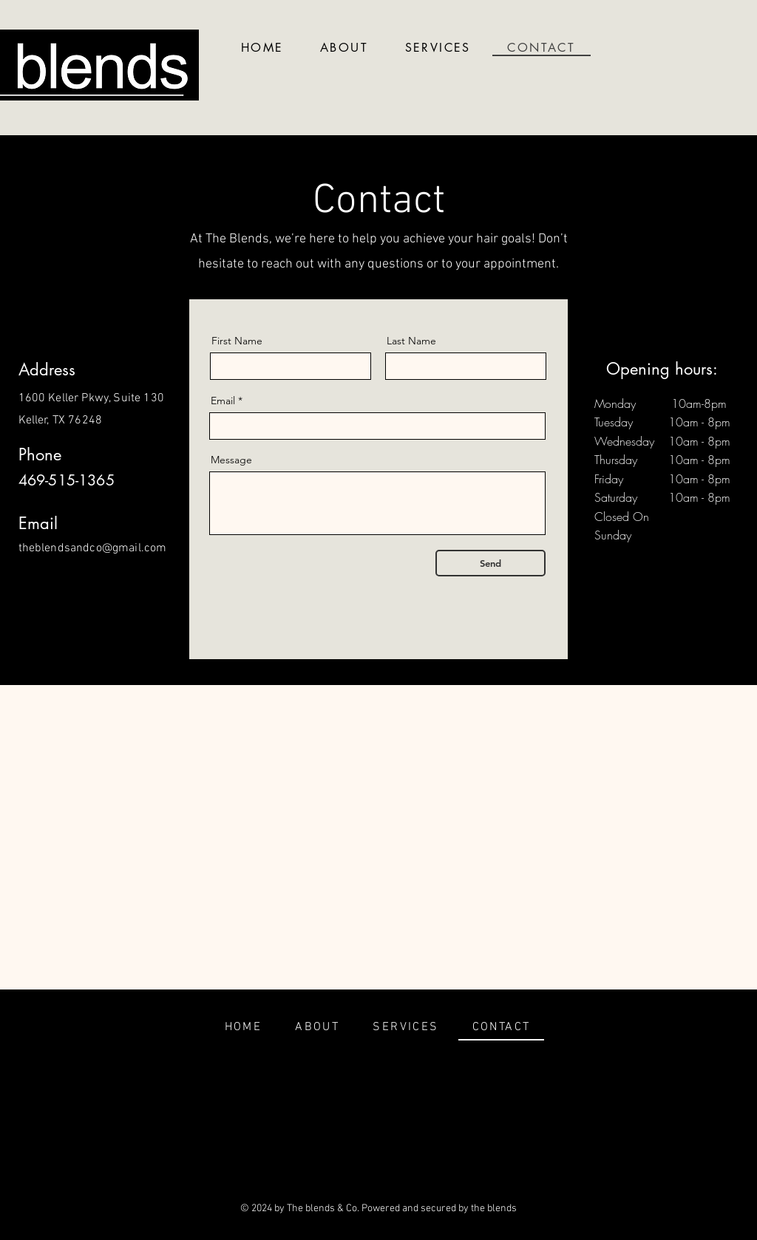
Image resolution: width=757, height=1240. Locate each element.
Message (231, 459)
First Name (236, 340)
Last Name (411, 340)
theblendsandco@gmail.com (92, 548)
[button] (438, 48)
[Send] (490, 563)
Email (223, 400)
